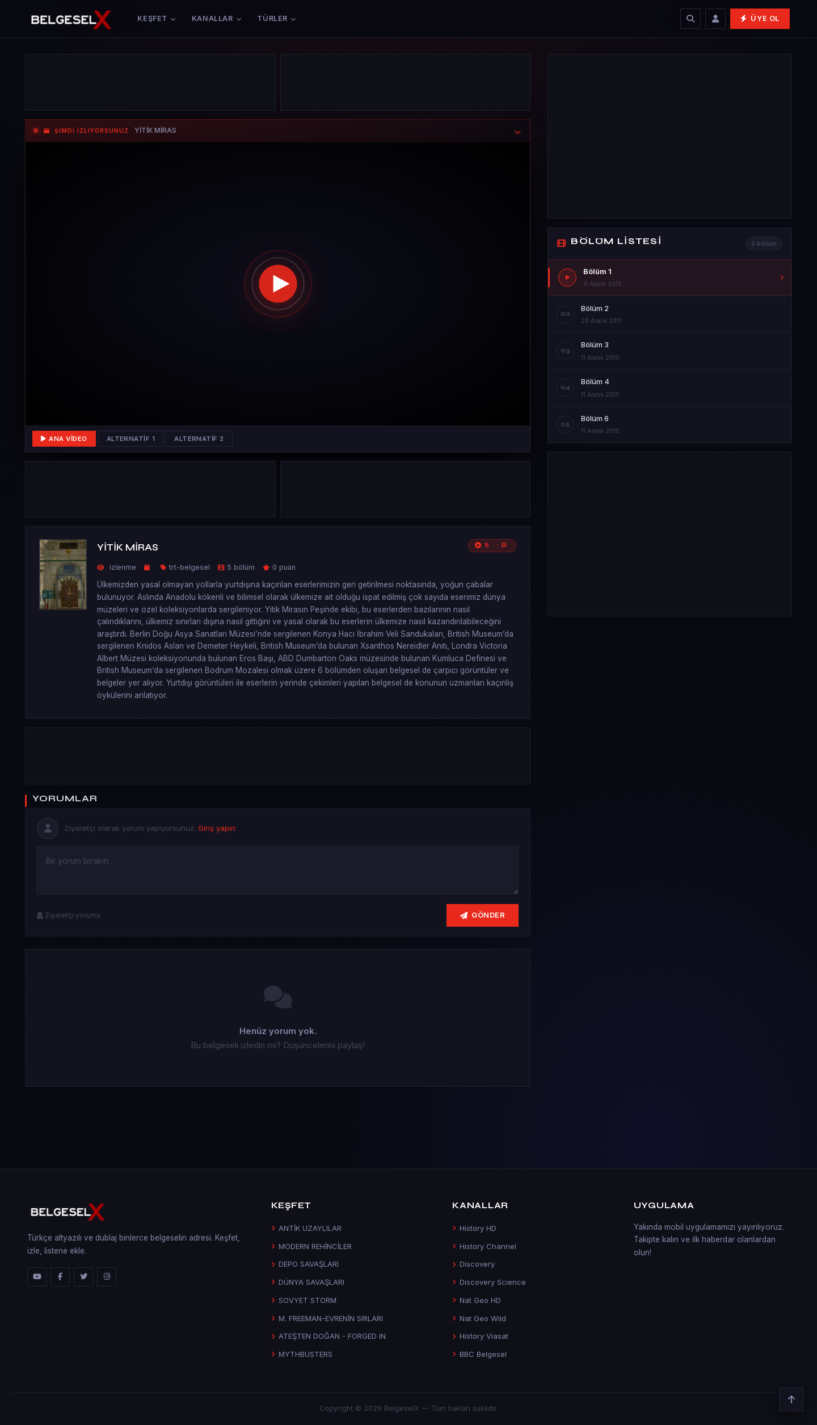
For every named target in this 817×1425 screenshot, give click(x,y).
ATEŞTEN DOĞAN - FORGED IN (328, 1335)
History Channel (484, 1246)
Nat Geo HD (476, 1300)
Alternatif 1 (131, 439)
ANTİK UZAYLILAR (306, 1228)
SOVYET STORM (303, 1300)
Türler (276, 18)
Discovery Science (489, 1282)
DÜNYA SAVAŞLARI (307, 1282)
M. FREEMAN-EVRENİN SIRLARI (327, 1318)
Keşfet (156, 18)
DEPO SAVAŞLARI (305, 1263)
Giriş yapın (216, 828)
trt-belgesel (189, 567)
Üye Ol (760, 18)
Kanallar (217, 18)
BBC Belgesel (479, 1354)
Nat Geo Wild (479, 1318)
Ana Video (64, 439)
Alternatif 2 (199, 439)
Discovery (473, 1263)
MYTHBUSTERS (301, 1354)
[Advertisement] (150, 85)
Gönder (483, 914)
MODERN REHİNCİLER (311, 1246)
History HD (474, 1228)
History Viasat (480, 1335)
